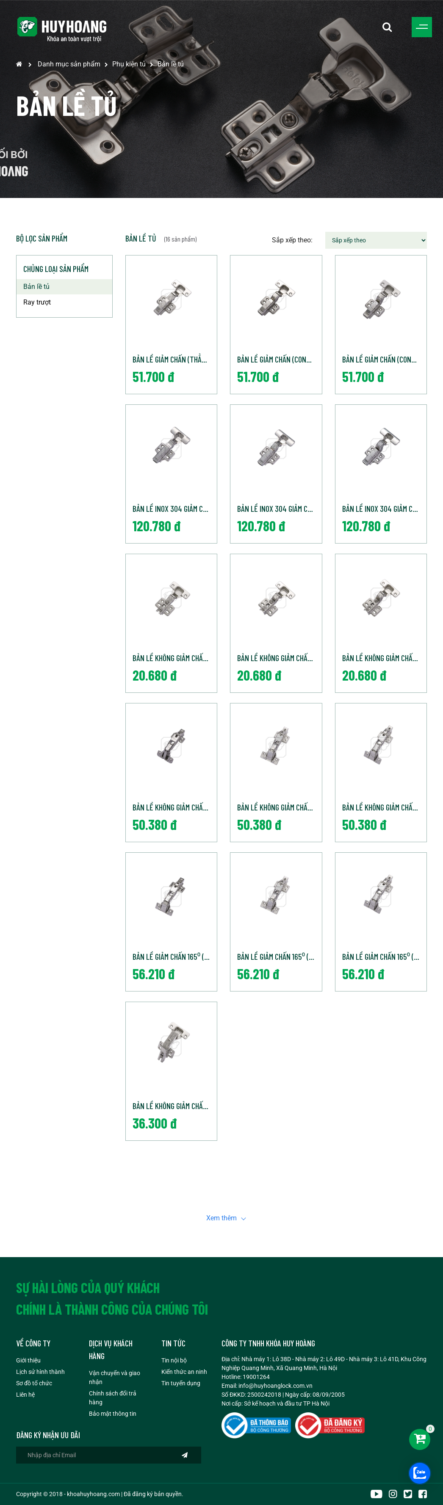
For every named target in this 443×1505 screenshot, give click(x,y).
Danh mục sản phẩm (69, 64)
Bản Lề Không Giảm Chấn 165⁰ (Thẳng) (175, 807)
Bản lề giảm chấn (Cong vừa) (279, 359)
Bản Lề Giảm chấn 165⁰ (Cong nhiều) (384, 956)
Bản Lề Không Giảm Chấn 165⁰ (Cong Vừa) (279, 807)
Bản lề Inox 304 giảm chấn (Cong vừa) (279, 508)
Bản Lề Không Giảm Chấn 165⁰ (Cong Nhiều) (384, 807)
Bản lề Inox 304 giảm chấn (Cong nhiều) (384, 508)
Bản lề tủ (171, 64)
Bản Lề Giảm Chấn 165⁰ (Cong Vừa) (279, 956)
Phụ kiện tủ (129, 64)
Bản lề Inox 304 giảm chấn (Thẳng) (175, 508)
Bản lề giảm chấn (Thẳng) (172, 359)
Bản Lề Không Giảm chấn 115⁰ (175, 1106)
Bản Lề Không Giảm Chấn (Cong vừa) (279, 658)
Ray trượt (37, 302)
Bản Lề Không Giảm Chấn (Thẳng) (175, 658)
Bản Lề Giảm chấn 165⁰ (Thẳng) (175, 956)
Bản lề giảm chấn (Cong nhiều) (384, 359)
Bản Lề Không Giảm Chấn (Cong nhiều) (384, 658)
